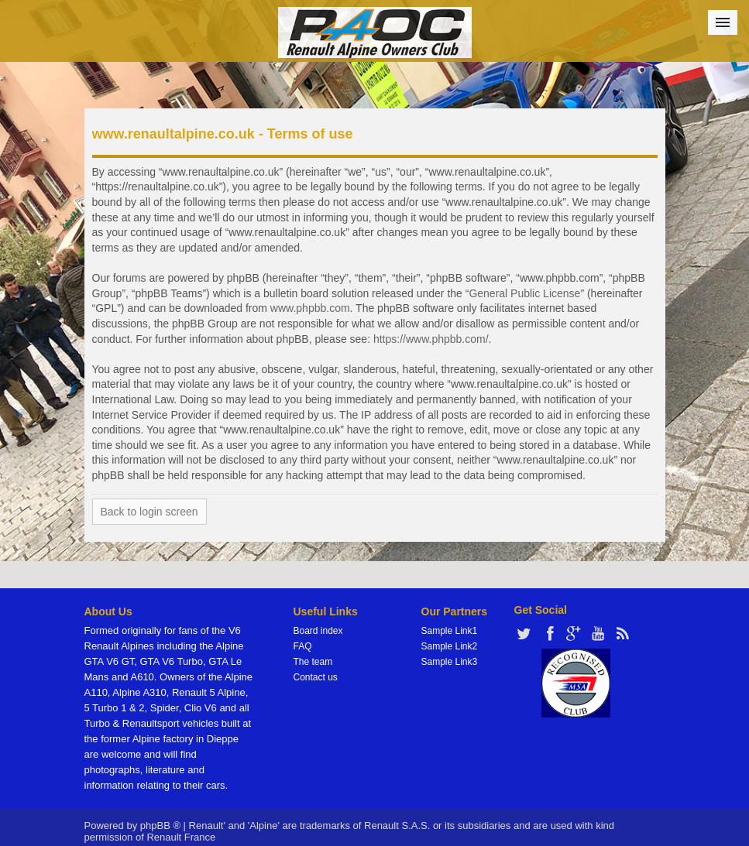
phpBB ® (160, 825)
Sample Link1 (449, 630)
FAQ (303, 646)
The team (313, 661)
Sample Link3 (449, 661)
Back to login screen (149, 511)
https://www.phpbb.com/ (431, 339)
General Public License (524, 293)
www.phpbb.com (310, 308)
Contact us (316, 677)
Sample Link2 (449, 646)
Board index (318, 630)
